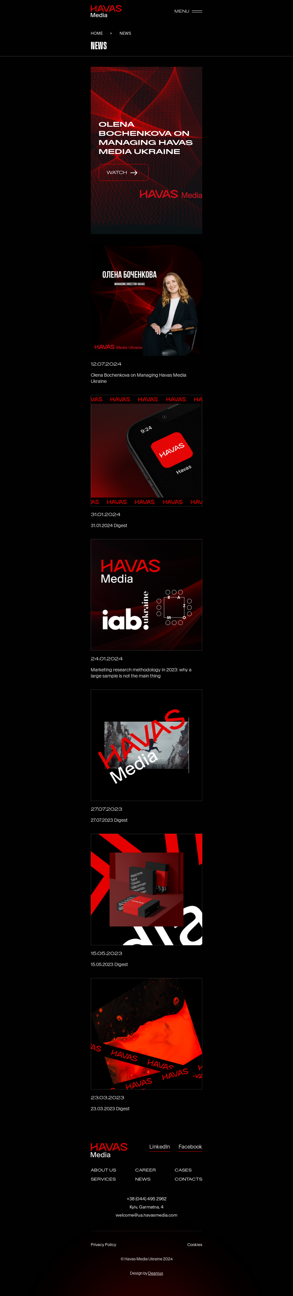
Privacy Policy (103, 1244)
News (125, 33)
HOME (97, 33)
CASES (183, 1170)
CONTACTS (188, 1179)
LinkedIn (159, 1146)
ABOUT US (103, 1170)
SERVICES (103, 1179)
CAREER (145, 1170)
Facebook (190, 1146)
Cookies (194, 1244)
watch (123, 172)
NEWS (142, 1179)
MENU (188, 11)
